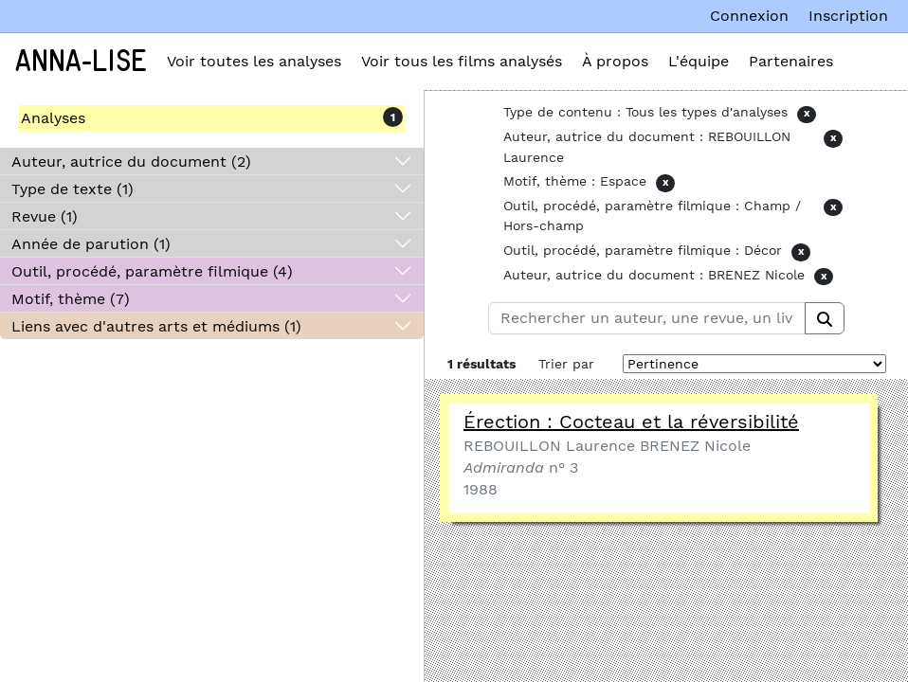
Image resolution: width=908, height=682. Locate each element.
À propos (615, 61)
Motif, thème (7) (70, 299)
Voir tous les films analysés (461, 61)
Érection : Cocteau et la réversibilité (631, 421)
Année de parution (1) (91, 244)
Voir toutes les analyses (254, 61)
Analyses (53, 118)
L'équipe (698, 61)
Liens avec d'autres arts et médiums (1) (156, 326)
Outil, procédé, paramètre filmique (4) (152, 271)
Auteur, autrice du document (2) (131, 161)
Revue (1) (44, 216)
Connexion (749, 16)
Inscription (848, 16)
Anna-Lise (81, 61)
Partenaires (791, 61)
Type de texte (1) (72, 189)
